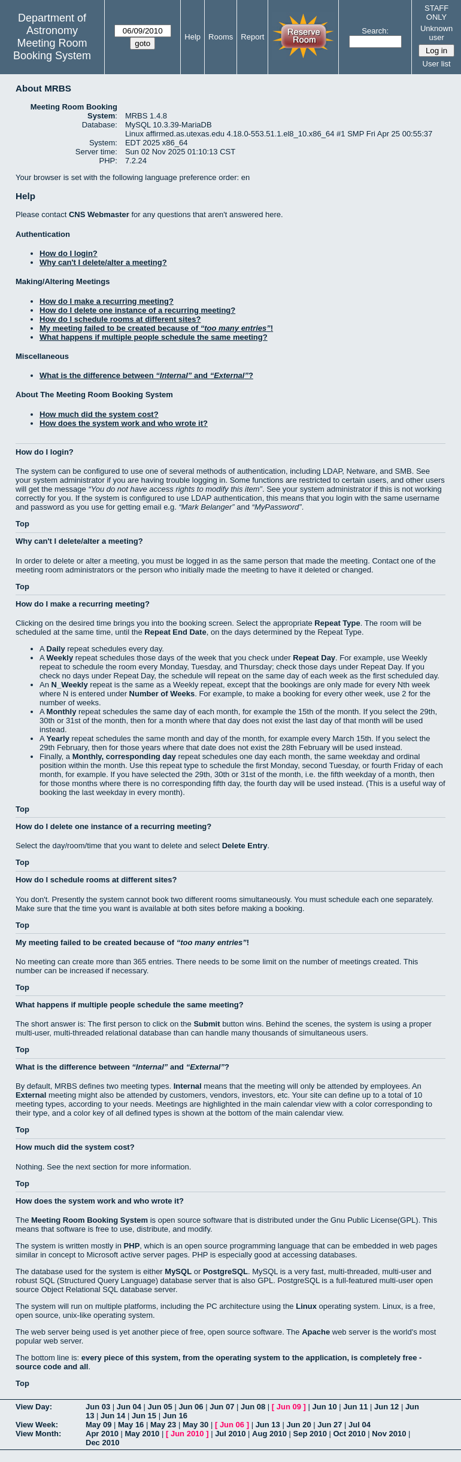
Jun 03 (98, 1406)
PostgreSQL (225, 1271)
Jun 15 (144, 1415)
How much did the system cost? (99, 414)
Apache (316, 1331)
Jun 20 (298, 1424)
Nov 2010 (389, 1433)
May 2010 (142, 1433)
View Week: (37, 1424)
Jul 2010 (230, 1433)
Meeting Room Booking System (52, 49)
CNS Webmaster (99, 214)
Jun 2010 (187, 1433)
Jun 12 (386, 1406)
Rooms (220, 36)
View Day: (34, 1406)
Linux (306, 1306)
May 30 (195, 1424)
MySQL (178, 1271)
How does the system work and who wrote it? (124, 423)
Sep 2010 (310, 1433)
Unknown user (436, 33)
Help (192, 36)
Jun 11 (355, 1406)
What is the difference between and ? (146, 375)
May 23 (163, 1424)
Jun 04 (129, 1406)
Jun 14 (113, 1415)
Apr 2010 (102, 1433)
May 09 (98, 1424)
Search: (375, 30)
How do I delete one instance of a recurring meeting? (137, 310)
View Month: (38, 1433)
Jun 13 (268, 1424)
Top (22, 523)
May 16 (131, 1424)
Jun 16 (175, 1415)
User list (437, 63)
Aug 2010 (269, 1433)
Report (252, 36)
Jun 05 (160, 1406)
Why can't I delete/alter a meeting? (103, 262)
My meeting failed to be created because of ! (156, 328)
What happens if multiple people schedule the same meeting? (154, 337)
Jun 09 (289, 1406)
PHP (132, 1245)
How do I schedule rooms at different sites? (120, 319)
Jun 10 (324, 1406)
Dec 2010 (102, 1442)
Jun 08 (253, 1406)
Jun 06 (190, 1406)
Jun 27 (329, 1424)
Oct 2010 (349, 1433)
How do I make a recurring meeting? (107, 301)
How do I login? (69, 253)
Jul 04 (359, 1424)
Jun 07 (222, 1406)
